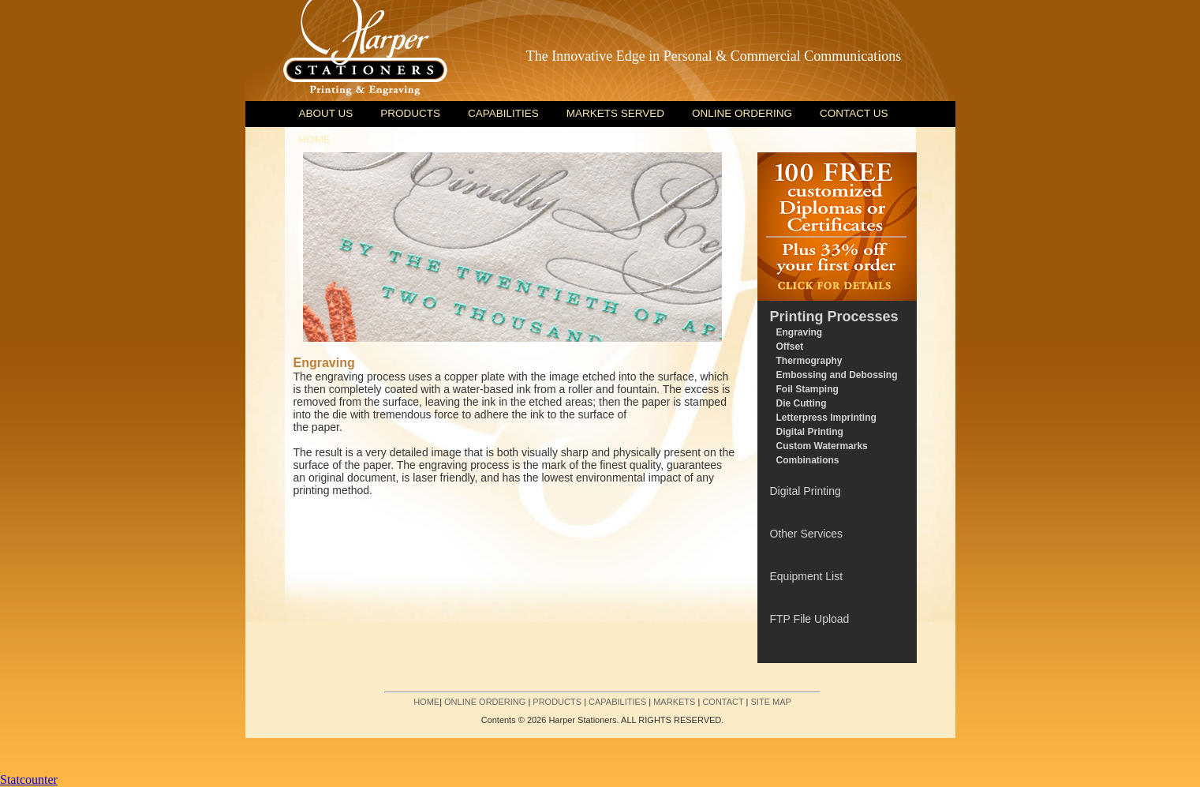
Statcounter (29, 779)
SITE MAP (771, 701)
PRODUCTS (410, 113)
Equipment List (806, 576)
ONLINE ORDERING (742, 113)
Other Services (806, 533)
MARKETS (674, 701)
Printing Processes (834, 316)
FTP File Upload (810, 619)
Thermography (809, 360)
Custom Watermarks (822, 446)
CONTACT (722, 701)
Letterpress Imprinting (826, 417)
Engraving (799, 332)
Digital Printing (809, 431)
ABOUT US (326, 113)
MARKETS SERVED (615, 113)
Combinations (807, 460)
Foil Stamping (807, 389)
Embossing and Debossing (837, 374)
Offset (790, 346)
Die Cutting (801, 403)
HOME (315, 139)
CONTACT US (854, 113)
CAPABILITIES (503, 113)
